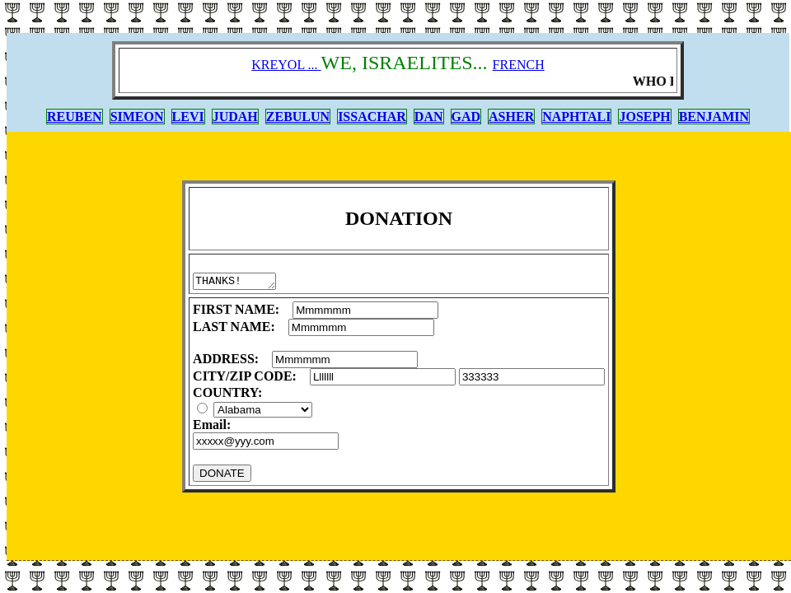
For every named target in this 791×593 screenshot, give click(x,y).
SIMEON (137, 117)
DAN (428, 117)
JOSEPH (644, 117)
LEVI (188, 117)
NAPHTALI (576, 117)
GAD (466, 117)
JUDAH (235, 117)
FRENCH (519, 65)
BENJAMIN (714, 117)
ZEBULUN (298, 117)
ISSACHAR (372, 117)
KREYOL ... (286, 65)
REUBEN (74, 117)
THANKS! (238, 282)
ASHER (511, 117)
